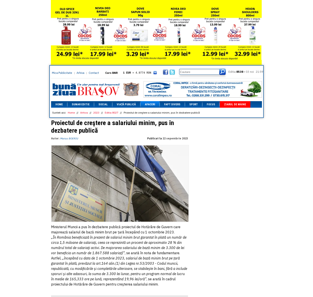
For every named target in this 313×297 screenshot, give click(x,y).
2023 (96, 112)
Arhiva (80, 73)
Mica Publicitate (62, 73)
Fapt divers (172, 104)
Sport (193, 104)
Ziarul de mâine (235, 104)
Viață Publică (126, 104)
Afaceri (150, 104)
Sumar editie (81, 104)
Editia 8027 (111, 112)
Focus (211, 104)
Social (103, 104)
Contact (94, 73)
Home (59, 104)
